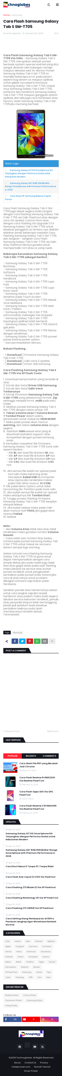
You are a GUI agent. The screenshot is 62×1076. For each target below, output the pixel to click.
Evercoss (33, 946)
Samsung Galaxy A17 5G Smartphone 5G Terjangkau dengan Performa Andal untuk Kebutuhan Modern (29, 173)
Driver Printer (31, 1071)
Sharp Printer (11, 1005)
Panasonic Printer (13, 1000)
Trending (20, 977)
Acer (7, 941)
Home (6, 15)
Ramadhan (10, 967)
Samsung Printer (34, 1000)
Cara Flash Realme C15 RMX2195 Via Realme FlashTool (38, 807)
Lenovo (46, 956)
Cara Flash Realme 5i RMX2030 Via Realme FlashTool (37, 779)
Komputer (33, 956)
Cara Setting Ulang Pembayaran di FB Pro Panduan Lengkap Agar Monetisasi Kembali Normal (31, 921)
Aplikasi (51, 941)
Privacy (44, 1062)
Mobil (18, 962)
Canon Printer (29, 995)
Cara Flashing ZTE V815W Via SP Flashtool (29, 908)
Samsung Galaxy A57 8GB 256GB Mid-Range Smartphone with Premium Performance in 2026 (30, 186)
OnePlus (30, 962)
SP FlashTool (11, 972)
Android (38, 941)
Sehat (39, 972)
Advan (18, 941)
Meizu (8, 962)
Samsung (17, 15)
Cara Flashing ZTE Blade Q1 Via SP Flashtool (31, 887)
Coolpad (20, 946)
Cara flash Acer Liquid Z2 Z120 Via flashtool (30, 876)
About (17, 1062)
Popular (13, 755)
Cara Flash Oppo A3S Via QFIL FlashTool (36, 793)
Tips (49, 972)
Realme (24, 967)
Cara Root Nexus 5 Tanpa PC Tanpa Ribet (30, 866)
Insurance (45, 951)
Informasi (31, 951)
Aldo (28, 941)
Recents (31, 755)
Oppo (41, 962)
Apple (8, 946)
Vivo (39, 977)
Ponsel (52, 962)
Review (36, 967)
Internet (9, 956)
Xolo (48, 977)
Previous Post (12, 731)
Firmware (46, 946)
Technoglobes (24, 1057)
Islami (20, 956)
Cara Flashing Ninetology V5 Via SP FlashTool (32, 897)
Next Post (52, 731)
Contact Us (30, 1062)
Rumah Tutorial (42, 1066)
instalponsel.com (21, 1066)
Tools (7, 977)
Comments (49, 755)
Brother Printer (11, 995)
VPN (30, 977)
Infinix (19, 951)
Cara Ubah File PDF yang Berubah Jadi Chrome (38, 765)
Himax (8, 951)
